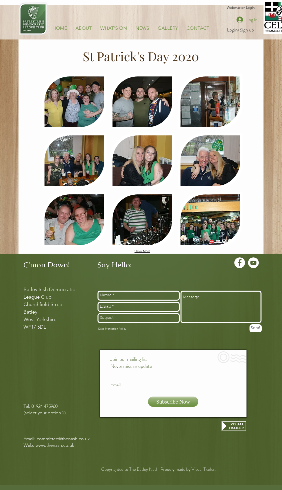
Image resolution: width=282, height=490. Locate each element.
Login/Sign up (240, 29)
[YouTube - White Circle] (253, 262)
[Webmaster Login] (240, 7)
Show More (142, 251)
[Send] (256, 328)
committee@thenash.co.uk (63, 439)
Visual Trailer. (204, 469)
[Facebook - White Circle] (239, 262)
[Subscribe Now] (173, 402)
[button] (74, 101)
